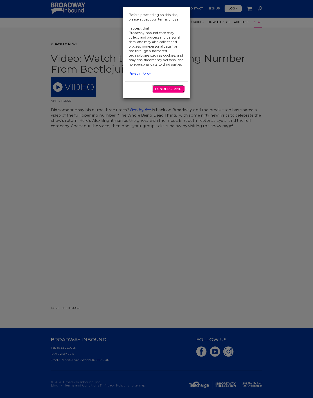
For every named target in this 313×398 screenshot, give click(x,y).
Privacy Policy (140, 73)
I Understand (168, 89)
